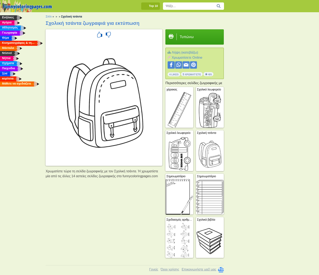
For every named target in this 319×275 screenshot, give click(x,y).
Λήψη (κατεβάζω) (185, 52)
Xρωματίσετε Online (187, 57)
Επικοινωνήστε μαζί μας (199, 269)
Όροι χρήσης (170, 269)
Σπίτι (48, 16)
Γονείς (153, 269)
